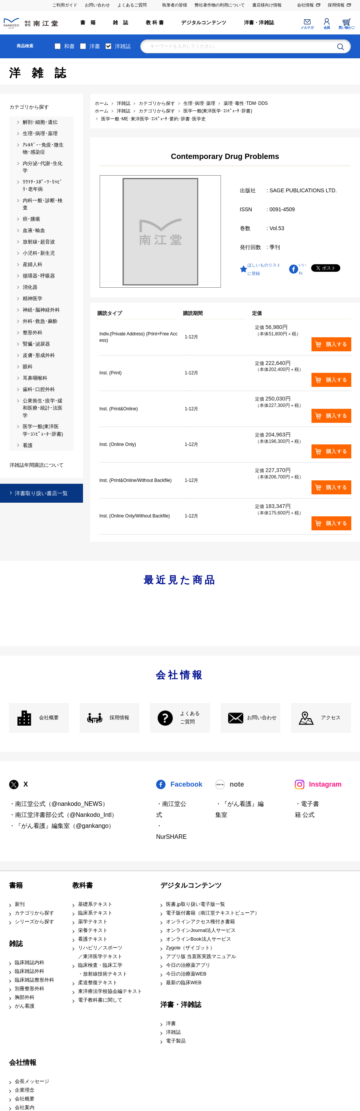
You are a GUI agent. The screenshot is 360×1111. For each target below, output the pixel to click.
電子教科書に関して (100, 1000)
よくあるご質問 (132, 5)
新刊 (20, 904)
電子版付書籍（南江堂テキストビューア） (213, 913)
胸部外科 (24, 997)
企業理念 (24, 1090)
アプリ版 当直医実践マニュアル (201, 956)
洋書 (94, 46)
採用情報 (336, 5)
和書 (69, 46)
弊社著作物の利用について (220, 5)
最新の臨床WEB (184, 982)
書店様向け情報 (267, 5)
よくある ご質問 (190, 718)
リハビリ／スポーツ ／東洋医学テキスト (100, 952)
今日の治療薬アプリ (188, 965)
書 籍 (87, 22)
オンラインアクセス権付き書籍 (200, 921)
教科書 (82, 885)
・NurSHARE (171, 831)
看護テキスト (93, 939)
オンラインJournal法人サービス (201, 930)
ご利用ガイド (64, 5)
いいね (302, 269)
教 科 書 (155, 22)
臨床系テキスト (95, 913)
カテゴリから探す (34, 913)
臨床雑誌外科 (29, 971)
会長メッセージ (32, 1081)
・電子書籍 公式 (307, 809)
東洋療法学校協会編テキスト (110, 991)
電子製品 (176, 1041)
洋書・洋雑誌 (259, 22)
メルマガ (307, 28)
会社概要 (49, 717)
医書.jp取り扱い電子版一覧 (195, 904)
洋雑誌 (123, 46)
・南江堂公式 (171, 809)
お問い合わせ (97, 5)
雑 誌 (120, 22)
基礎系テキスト (95, 904)
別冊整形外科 (29, 988)
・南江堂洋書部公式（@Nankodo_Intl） (63, 815)
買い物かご (346, 28)
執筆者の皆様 (174, 5)
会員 (327, 28)
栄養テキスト (93, 930)
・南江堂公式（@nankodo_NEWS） (59, 804)
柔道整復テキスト (97, 982)
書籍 (16, 885)
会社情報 (305, 5)
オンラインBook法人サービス (198, 939)
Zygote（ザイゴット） (190, 948)
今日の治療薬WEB (186, 974)
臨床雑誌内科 (29, 962)
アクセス (331, 717)
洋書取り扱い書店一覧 (41, 493)
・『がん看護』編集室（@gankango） (62, 826)
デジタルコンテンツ (203, 22)
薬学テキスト (93, 921)
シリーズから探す (34, 921)
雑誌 (16, 943)
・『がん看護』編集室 (239, 809)
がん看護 (24, 1006)
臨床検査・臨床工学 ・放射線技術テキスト (102, 970)
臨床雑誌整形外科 (34, 980)
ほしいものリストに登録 (264, 269)
